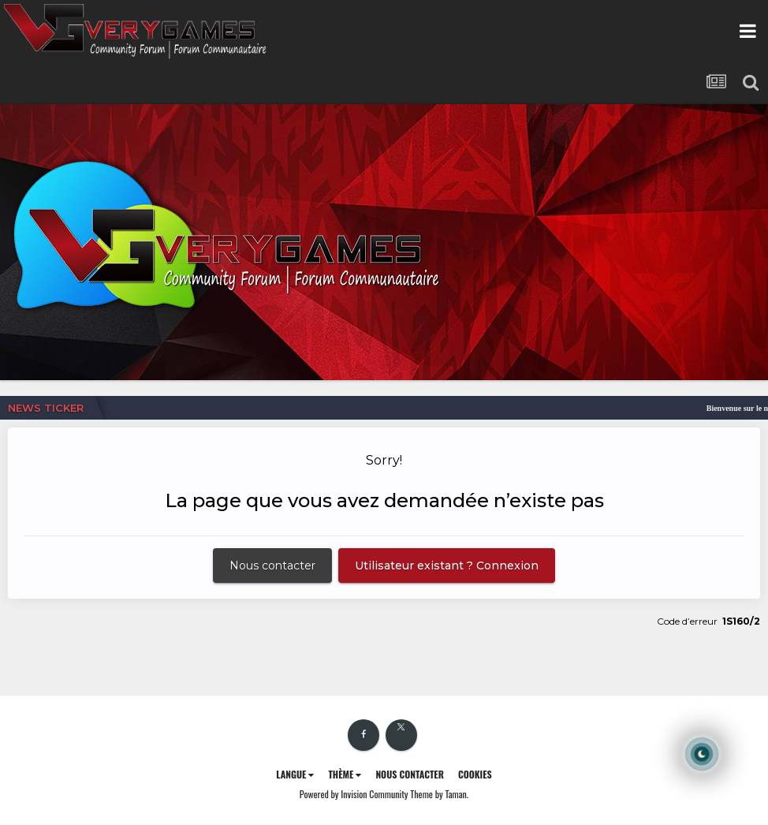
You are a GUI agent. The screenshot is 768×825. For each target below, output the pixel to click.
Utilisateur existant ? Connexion (447, 565)
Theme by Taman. (439, 794)
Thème (344, 774)
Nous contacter (272, 565)
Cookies (475, 774)
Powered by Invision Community (354, 794)
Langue (295, 774)
